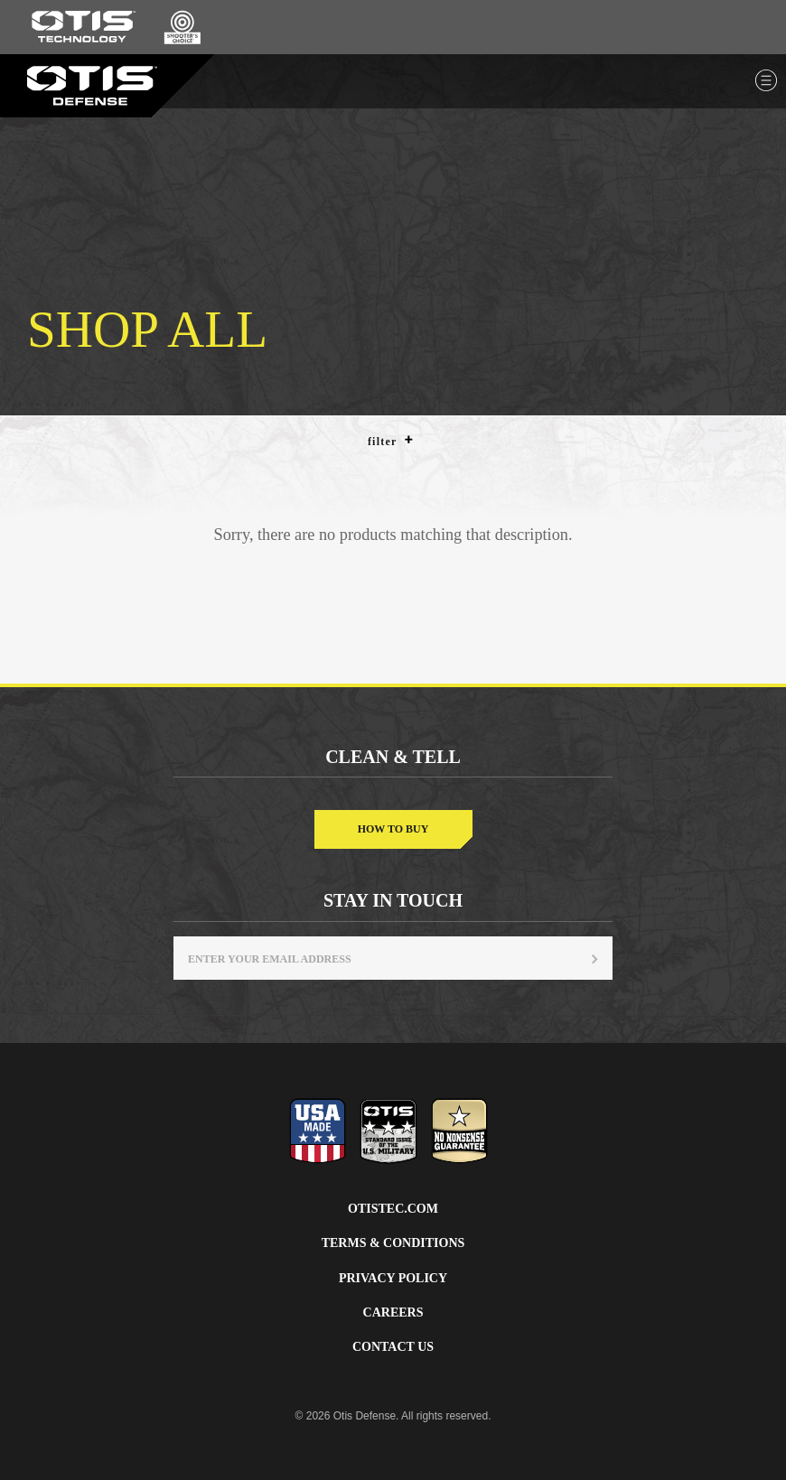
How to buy (393, 829)
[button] (409, 439)
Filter (391, 440)
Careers (393, 1312)
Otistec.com (393, 1208)
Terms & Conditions (393, 1243)
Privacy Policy (393, 1278)
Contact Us (393, 1347)
